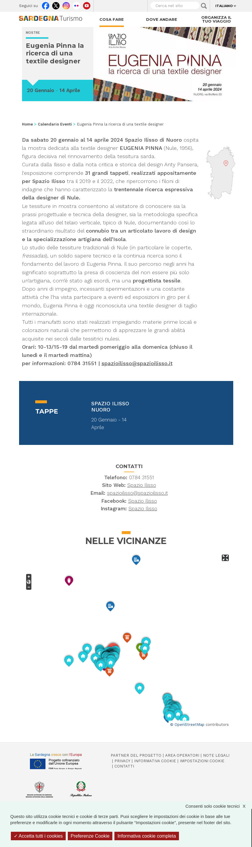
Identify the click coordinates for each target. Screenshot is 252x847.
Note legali (216, 755)
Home (27, 124)
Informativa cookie (155, 761)
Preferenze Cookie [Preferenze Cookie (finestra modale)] (90, 836)
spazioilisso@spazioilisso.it (137, 363)
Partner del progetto (136, 755)
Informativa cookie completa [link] (146, 836)
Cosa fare (111, 19)
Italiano (224, 6)
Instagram (66, 4)
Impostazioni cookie (202, 761)
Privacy (122, 761)
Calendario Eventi (55, 124)
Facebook (45, 4)
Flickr (76, 4)
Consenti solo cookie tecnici (218, 806)
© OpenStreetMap (187, 724)
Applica (204, 6)
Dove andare (161, 19)
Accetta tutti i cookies (38, 836)
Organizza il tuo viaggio (216, 19)
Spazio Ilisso (141, 485)
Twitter (56, 4)
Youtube (86, 4)
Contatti (124, 766)
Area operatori (182, 755)
